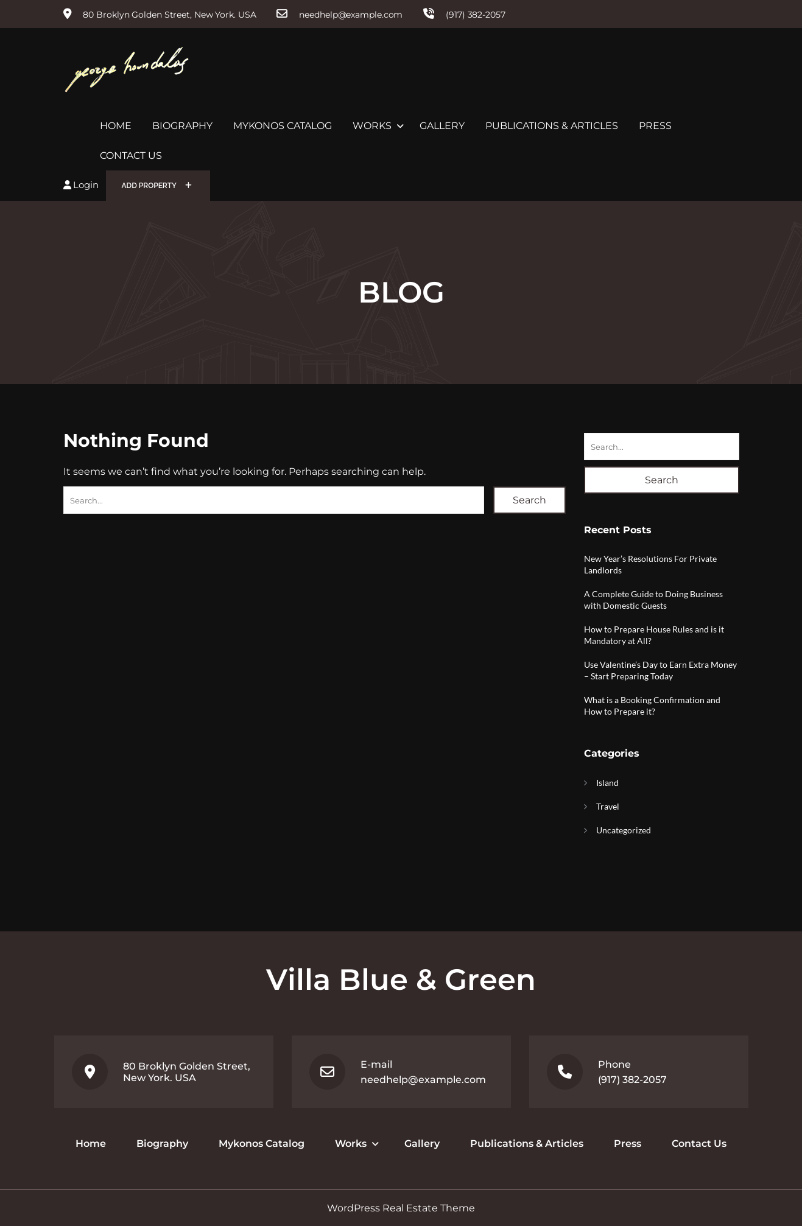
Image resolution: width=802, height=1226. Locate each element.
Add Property (157, 185)
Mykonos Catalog (282, 125)
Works (372, 125)
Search (529, 500)
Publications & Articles (551, 125)
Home (116, 125)
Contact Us (131, 155)
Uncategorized (623, 830)
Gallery (442, 125)
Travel (607, 806)
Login (81, 185)
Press (655, 125)
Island (607, 782)
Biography (182, 125)
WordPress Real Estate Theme (401, 1208)
